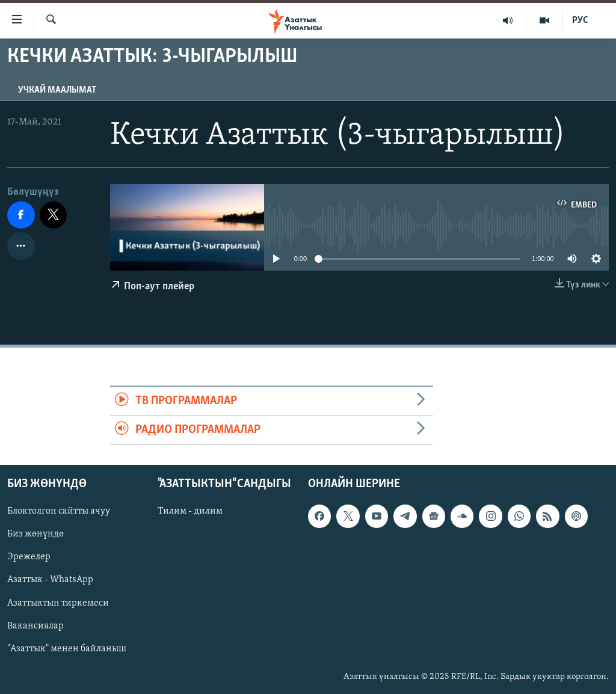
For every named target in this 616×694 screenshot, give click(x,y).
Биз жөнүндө (35, 534)
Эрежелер (29, 557)
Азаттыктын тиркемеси (58, 602)
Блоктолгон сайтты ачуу (58, 511)
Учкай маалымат (57, 90)
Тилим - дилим (190, 511)
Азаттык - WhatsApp (50, 580)
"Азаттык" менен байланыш (66, 649)
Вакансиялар (35, 626)
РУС (580, 20)
